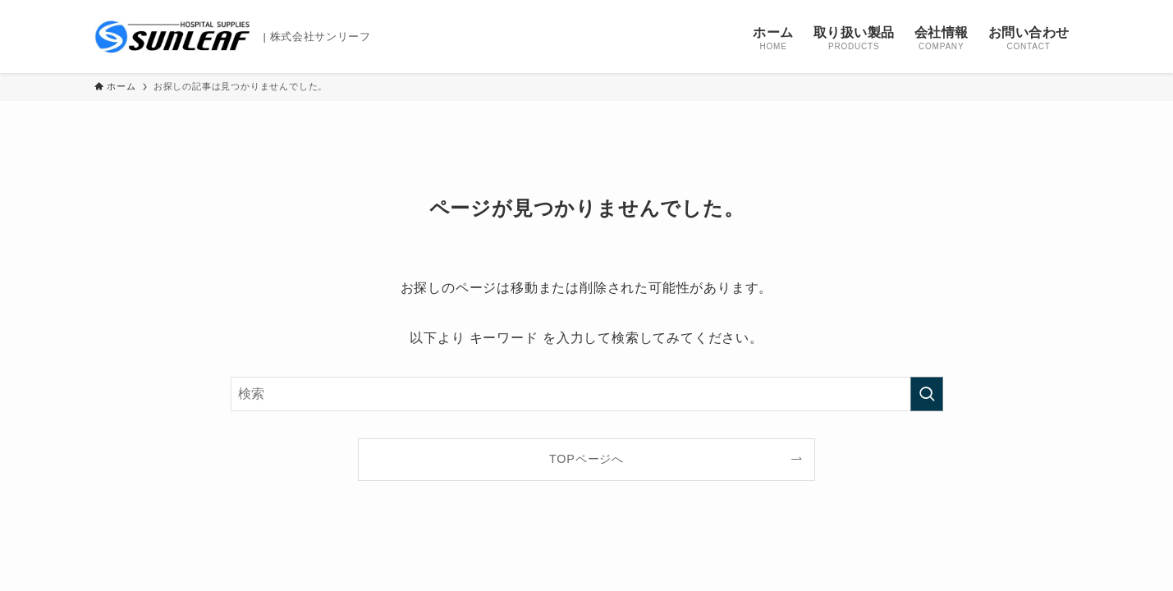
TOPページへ (586, 458)
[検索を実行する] (926, 394)
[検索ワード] (587, 394)
